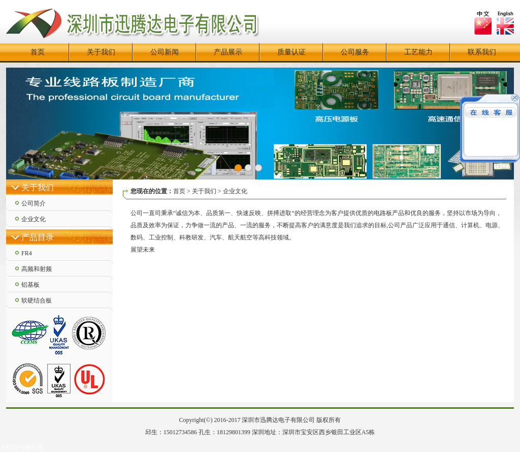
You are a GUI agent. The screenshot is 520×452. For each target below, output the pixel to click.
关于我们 (101, 52)
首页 (37, 52)
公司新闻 (164, 52)
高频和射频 (36, 269)
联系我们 (482, 52)
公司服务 (355, 52)
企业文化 (33, 219)
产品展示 (228, 52)
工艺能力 (418, 52)
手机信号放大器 (21, 447)
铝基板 (30, 284)
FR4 (26, 253)
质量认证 (291, 52)
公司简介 (33, 203)
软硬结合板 (36, 300)
